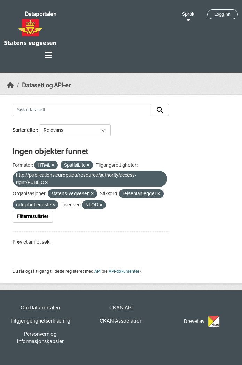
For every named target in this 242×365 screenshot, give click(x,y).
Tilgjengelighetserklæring (40, 321)
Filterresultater (32, 217)
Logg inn (222, 14)
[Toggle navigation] (48, 55)
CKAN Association (121, 321)
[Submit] (160, 110)
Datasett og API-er (46, 85)
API (97, 271)
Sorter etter (25, 130)
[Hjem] (10, 85)
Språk (188, 14)
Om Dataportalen (40, 307)
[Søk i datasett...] (82, 110)
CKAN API (121, 307)
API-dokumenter (124, 271)
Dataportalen (40, 14)
